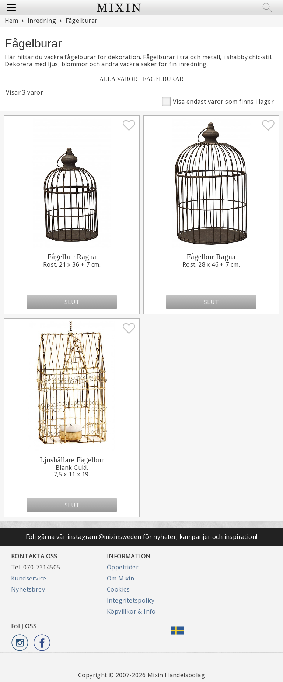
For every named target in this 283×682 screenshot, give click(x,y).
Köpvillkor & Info (131, 611)
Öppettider (123, 567)
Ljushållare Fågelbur (72, 460)
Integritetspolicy (131, 600)
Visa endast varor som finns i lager (218, 101)
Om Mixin (120, 578)
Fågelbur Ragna (72, 257)
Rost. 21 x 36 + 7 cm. (72, 264)
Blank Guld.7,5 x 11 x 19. (72, 471)
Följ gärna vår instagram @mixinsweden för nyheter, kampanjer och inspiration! (142, 537)
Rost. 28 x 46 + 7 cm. (211, 264)
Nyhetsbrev (28, 589)
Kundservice (28, 578)
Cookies (118, 589)
